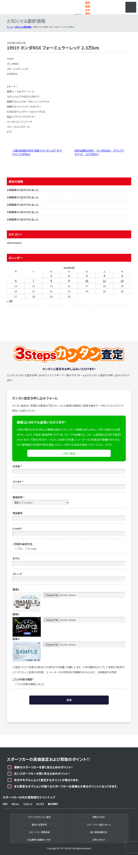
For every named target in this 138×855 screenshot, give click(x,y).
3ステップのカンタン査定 (39, 816)
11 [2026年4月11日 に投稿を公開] (104, 280)
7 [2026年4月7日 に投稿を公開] (33, 280)
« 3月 (10, 301)
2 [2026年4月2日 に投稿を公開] (69, 275)
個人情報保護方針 (98, 832)
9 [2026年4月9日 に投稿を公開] (69, 280)
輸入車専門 (53, 803)
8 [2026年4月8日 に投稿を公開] (51, 280)
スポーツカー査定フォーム (99, 824)
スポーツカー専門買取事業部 (25, 7)
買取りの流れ (99, 816)
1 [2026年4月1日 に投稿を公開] (51, 275)
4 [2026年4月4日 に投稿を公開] (104, 275)
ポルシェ (15, 803)
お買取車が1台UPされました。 (23, 190)
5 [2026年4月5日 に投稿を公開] (122, 275)
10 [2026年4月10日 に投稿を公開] (86, 280)
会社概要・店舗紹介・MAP (39, 839)
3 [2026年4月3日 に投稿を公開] (87, 275)
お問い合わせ (98, 839)
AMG (5, 803)
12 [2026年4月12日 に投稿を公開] (122, 280)
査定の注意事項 (39, 824)
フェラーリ (27, 803)
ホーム (9, 26)
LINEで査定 (69, 453)
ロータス (40, 803)
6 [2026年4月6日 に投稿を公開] (16, 280)
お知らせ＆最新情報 (22, 26)
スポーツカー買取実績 (39, 832)
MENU (130, 7)
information (14, 243)
